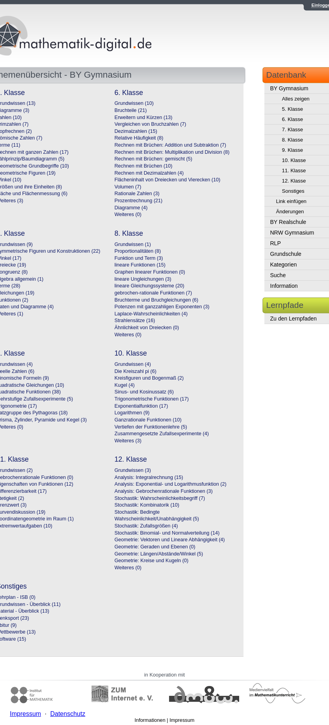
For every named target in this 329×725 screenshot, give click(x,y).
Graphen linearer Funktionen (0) (150, 272)
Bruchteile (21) (131, 110)
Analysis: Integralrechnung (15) (149, 477)
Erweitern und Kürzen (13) (144, 117)
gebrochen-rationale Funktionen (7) (153, 293)
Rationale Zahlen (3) (137, 193)
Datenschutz (67, 713)
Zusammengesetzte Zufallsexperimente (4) (162, 433)
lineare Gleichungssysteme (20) (149, 286)
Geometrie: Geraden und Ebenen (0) (155, 547)
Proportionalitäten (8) (138, 251)
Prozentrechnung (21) (139, 200)
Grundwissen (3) (133, 470)
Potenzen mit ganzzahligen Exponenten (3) (162, 306)
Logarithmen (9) (132, 413)
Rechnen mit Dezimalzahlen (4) (149, 173)
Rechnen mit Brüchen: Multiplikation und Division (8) (172, 152)
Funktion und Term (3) (139, 258)
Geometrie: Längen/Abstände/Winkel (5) (159, 554)
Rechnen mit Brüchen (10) (144, 166)
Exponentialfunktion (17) (141, 406)
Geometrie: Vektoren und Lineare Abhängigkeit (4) (170, 539)
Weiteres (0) (128, 214)
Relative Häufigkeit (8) (139, 138)
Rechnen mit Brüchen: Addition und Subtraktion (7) (171, 145)
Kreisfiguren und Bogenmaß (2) (149, 378)
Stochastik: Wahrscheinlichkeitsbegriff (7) (160, 498)
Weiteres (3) (128, 441)
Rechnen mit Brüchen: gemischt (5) (153, 159)
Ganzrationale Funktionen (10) (148, 420)
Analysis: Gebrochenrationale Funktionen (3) (164, 491)
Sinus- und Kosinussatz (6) (144, 392)
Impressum (181, 720)
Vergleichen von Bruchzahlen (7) (150, 124)
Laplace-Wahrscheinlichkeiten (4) (151, 314)
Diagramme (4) (131, 208)
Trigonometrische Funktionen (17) (152, 399)
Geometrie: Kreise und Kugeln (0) (152, 560)
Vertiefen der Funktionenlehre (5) (151, 427)
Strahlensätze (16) (135, 320)
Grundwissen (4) (133, 364)
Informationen (150, 720)
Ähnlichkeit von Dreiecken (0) (147, 327)
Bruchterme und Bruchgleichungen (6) (157, 300)
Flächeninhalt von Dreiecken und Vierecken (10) (168, 180)
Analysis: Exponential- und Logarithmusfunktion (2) (171, 484)
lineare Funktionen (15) (140, 265)
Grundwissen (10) (134, 103)
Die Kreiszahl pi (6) (135, 371)
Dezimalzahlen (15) (136, 131)
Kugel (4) (125, 385)
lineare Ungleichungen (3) (143, 279)
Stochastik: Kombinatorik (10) (147, 505)
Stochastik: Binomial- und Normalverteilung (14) (167, 533)
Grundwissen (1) (133, 244)
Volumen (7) (128, 187)
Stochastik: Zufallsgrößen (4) (146, 526)
